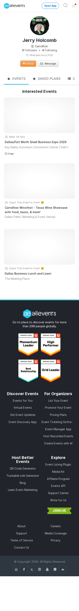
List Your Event (58, 400)
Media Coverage (55, 533)
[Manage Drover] (5, 4)
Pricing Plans (58, 414)
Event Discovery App (23, 422)
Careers (56, 526)
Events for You (23, 400)
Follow (28, 63)
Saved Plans (46, 79)
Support (21, 533)
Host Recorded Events (58, 436)
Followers (29, 50)
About (21, 526)
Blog (23, 482)
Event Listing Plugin (58, 464)
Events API (58, 485)
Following (49, 50)
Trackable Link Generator (22, 475)
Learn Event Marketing (22, 489)
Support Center (58, 493)
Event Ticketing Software (59, 422)
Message (48, 63)
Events (16, 79)
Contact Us (21, 547)
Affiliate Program (58, 478)
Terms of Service (21, 540)
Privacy (55, 540)
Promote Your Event (58, 407)
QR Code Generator (23, 468)
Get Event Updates (22, 414)
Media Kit (58, 471)
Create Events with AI (58, 443)
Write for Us (58, 500)
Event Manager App (58, 429)
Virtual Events (23, 407)
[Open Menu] (73, 6)
